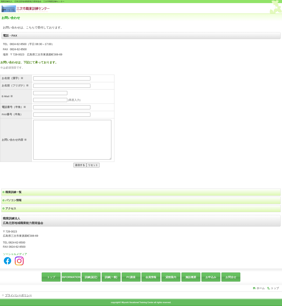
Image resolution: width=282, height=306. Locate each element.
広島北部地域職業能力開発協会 (30, 8)
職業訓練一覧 (13, 192)
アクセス (10, 208)
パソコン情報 (13, 200)
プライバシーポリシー (18, 295)
